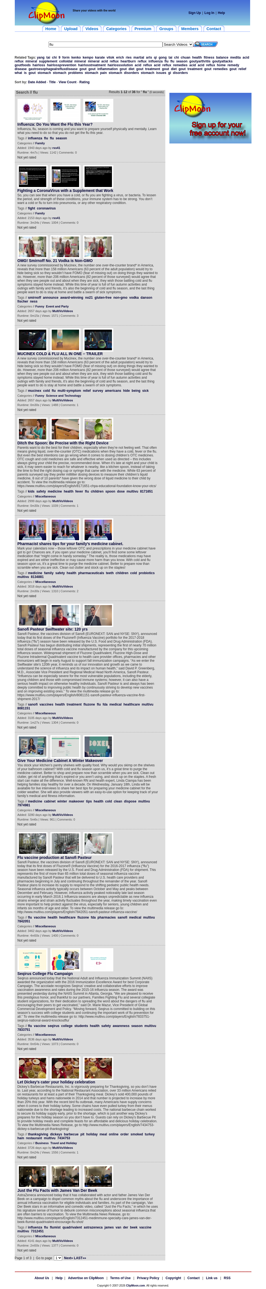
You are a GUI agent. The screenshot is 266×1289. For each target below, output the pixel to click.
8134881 (37, 577)
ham (21, 1138)
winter (62, 801)
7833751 (24, 1030)
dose (121, 491)
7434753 (63, 1138)
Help (221, 13)
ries (129, 57)
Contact (193, 1278)
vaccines (46, 704)
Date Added (37, 82)
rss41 (56, 147)
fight (31, 208)
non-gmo (120, 298)
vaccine (40, 917)
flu (166, 61)
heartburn (128, 61)
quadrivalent (72, 1227)
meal (103, 1134)
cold (46, 391)
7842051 (24, 921)
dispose (130, 801)
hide (126, 391)
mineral (31, 61)
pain (103, 73)
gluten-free (103, 298)
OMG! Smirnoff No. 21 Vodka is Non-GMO (55, 260)
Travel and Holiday (63, 1143)
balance (222, 57)
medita (235, 57)
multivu (132, 491)
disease (21, 69)
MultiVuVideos (62, 311)
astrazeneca (93, 1227)
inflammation (107, 69)
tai (48, 57)
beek (133, 1227)
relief (242, 69)
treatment (152, 69)
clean (118, 801)
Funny (39, 306)
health (197, 57)
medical (115, 704)
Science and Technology (63, 395)
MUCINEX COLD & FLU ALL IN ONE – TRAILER (60, 354)
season (181, 61)
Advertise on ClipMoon (86, 1278)
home (221, 65)
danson (146, 298)
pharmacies (106, 917)
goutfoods (23, 65)
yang (41, 57)
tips (89, 801)
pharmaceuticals (91, 573)
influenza (155, 61)
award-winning (71, 298)
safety (41, 491)
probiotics (147, 573)
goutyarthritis (199, 61)
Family (40, 143)
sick (145, 391)
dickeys (56, 1134)
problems (75, 73)
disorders (131, 73)
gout (82, 69)
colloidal (66, 61)
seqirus (53, 1026)
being (136, 391)
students (81, 1026)
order (124, 1134)
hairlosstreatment (92, 65)
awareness (121, 1026)
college (67, 1026)
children (97, 491)
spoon (110, 491)
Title (52, 82)
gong (163, 57)
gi (169, 73)
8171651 (146, 491)
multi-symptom (69, 391)
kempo (88, 57)
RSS (227, 1278)
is (25, 73)
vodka (134, 298)
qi (155, 57)
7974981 (24, 805)
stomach (44, 73)
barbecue (71, 1134)
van (118, 1227)
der (125, 1227)
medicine (55, 491)
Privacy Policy (148, 1278)
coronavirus (46, 208)
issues (161, 73)
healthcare (131, 704)
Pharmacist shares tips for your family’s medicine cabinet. (70, 544)
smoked (137, 1134)
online (113, 1134)
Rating (84, 82)
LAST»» (80, 1258)
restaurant (34, 1138)
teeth (110, 573)
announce (51, 298)
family (49, 573)
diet (131, 69)
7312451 (37, 1231)
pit (82, 1134)
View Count (67, 82)
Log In (209, 13)
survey (97, 391)
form (66, 57)
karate (100, 57)
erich (120, 57)
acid (245, 57)
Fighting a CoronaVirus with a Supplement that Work (65, 190)
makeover (76, 801)
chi (54, 57)
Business (42, 1143)
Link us (212, 1278)
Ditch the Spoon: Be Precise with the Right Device (63, 443)
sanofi (32, 704)
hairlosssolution (120, 65)
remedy (233, 65)
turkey (150, 1134)
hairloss (39, 65)
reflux (19, 61)
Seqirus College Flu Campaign (45, 973)
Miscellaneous (45, 496)
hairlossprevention (61, 65)
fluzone (89, 704)
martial (139, 57)
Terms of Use (120, 1278)
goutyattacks (222, 61)
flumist (55, 1227)
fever (79, 491)
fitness (209, 57)
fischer (23, 301)
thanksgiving (38, 1134)
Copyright (173, 1278)
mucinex (34, 391)
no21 (89, 298)
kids (31, 491)
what (18, 73)
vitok (110, 57)
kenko (76, 57)
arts (149, 57)
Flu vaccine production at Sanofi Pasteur (55, 857)
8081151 (24, 708)
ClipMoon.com (135, 1285)
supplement (48, 61)
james (109, 1227)
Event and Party (57, 306)
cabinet (50, 801)
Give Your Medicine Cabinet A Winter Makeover (60, 760)
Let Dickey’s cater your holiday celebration (56, 1082)
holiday (92, 1134)
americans (113, 391)
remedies (180, 65)
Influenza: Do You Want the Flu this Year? (55, 124)
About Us (41, 1278)
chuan (185, 57)
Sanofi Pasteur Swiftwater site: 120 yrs (53, 629)
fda (105, 704)
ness (33, 301)
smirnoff (34, 298)
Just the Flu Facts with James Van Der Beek (57, 1190)
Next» (68, 1258)
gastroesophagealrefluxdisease (52, 69)
